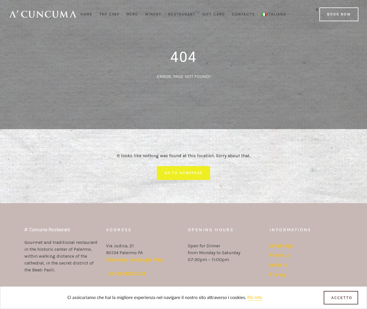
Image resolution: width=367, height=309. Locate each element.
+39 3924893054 (126, 274)
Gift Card (213, 14)
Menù (132, 14)
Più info (254, 298)
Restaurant (182, 14)
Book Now (339, 14)
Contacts (243, 14)
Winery (153, 14)
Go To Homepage (183, 173)
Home (87, 14)
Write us (279, 265)
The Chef (109, 14)
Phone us (280, 255)
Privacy (278, 274)
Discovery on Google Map (134, 260)
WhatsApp (281, 245)
